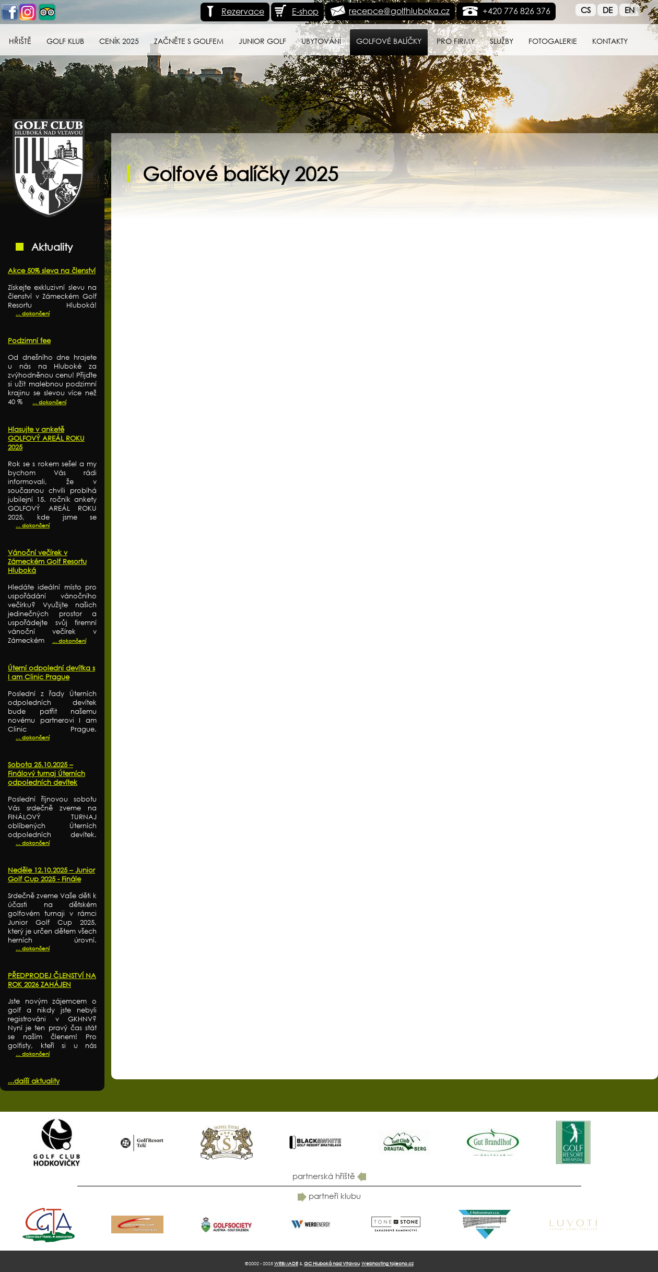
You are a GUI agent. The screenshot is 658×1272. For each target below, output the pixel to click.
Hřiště (20, 41)
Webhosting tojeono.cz (387, 1263)
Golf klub (65, 41)
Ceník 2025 (119, 41)
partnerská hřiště (329, 1176)
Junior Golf (262, 41)
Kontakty (610, 41)
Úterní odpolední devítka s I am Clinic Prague (51, 672)
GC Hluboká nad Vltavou (332, 1263)
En (629, 10)
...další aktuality (34, 1081)
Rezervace (233, 11)
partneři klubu (329, 1196)
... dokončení (33, 313)
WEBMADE (286, 1263)
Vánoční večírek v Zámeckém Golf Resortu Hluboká (47, 561)
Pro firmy (456, 41)
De (608, 10)
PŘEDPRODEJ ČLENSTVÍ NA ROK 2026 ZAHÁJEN (52, 980)
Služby (501, 41)
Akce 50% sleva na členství (52, 270)
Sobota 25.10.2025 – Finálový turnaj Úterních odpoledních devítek (46, 773)
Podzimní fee (29, 340)
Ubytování (321, 41)
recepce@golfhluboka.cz (399, 10)
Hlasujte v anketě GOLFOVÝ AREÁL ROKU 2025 (46, 438)
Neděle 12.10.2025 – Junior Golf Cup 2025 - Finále (51, 875)
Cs (586, 10)
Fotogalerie (552, 41)
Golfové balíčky (388, 41)
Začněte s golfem (189, 41)
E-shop (296, 11)
